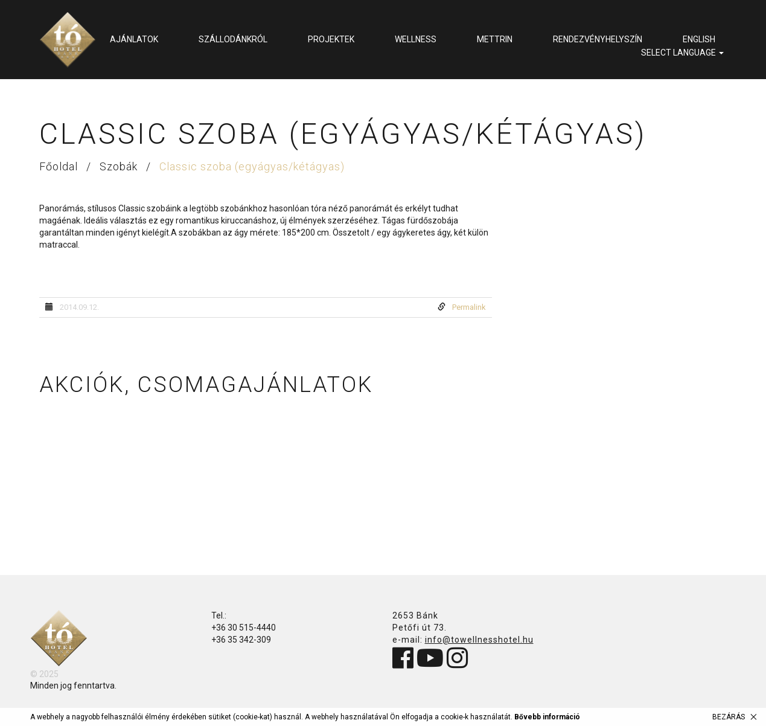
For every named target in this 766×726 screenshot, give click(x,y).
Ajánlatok (134, 39)
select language (682, 52)
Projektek (331, 39)
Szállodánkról (233, 39)
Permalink (469, 307)
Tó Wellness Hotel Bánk (67, 39)
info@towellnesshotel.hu (479, 639)
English (699, 39)
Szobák (120, 166)
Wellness (415, 39)
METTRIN (494, 39)
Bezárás (728, 717)
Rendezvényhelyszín (597, 39)
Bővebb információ (547, 717)
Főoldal (60, 166)
